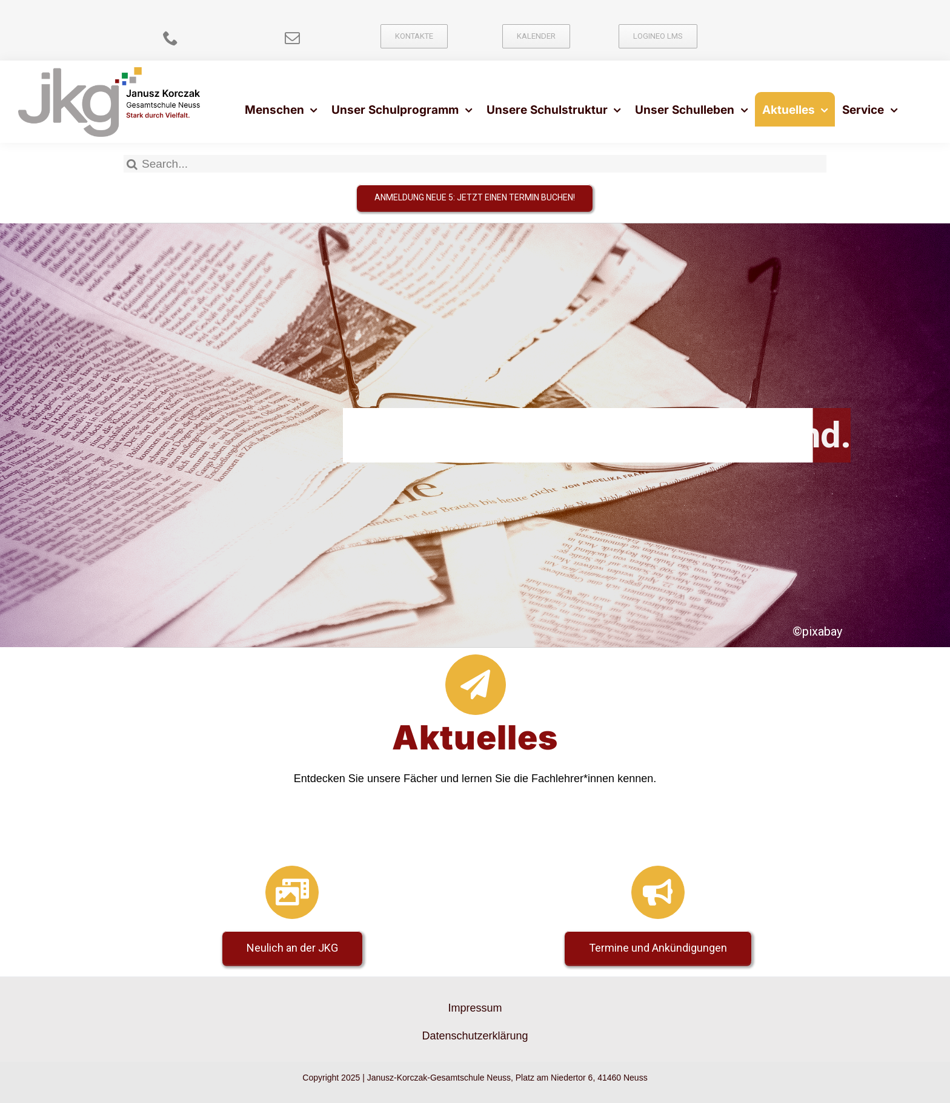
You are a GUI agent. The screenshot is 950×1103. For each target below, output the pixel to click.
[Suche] (132, 164)
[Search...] (475, 164)
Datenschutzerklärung (475, 1036)
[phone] (170, 37)
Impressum (475, 1008)
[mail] (292, 37)
